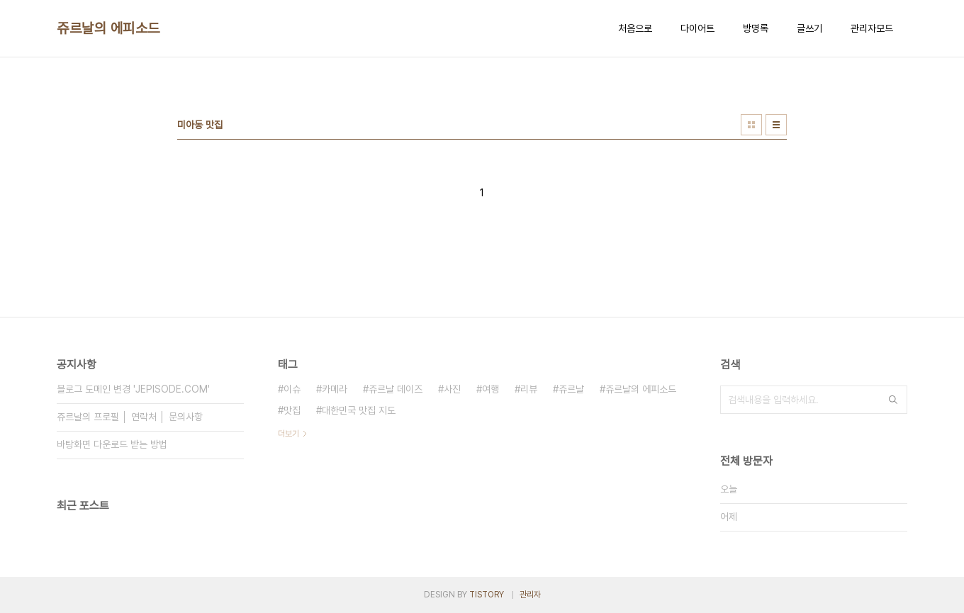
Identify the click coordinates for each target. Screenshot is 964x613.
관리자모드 (872, 28)
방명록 (755, 28)
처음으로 (635, 28)
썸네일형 (751, 124)
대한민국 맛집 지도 (359, 410)
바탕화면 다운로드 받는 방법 (112, 444)
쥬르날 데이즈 (395, 389)
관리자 (530, 595)
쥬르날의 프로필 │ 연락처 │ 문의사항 (130, 416)
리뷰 (528, 389)
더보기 (288, 434)
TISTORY (486, 595)
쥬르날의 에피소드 (108, 28)
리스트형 (776, 124)
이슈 (292, 389)
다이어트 (697, 28)
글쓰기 (809, 28)
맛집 (292, 410)
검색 (893, 399)
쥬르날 (571, 389)
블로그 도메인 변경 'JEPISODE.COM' (133, 389)
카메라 (334, 389)
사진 (452, 389)
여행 (490, 389)
